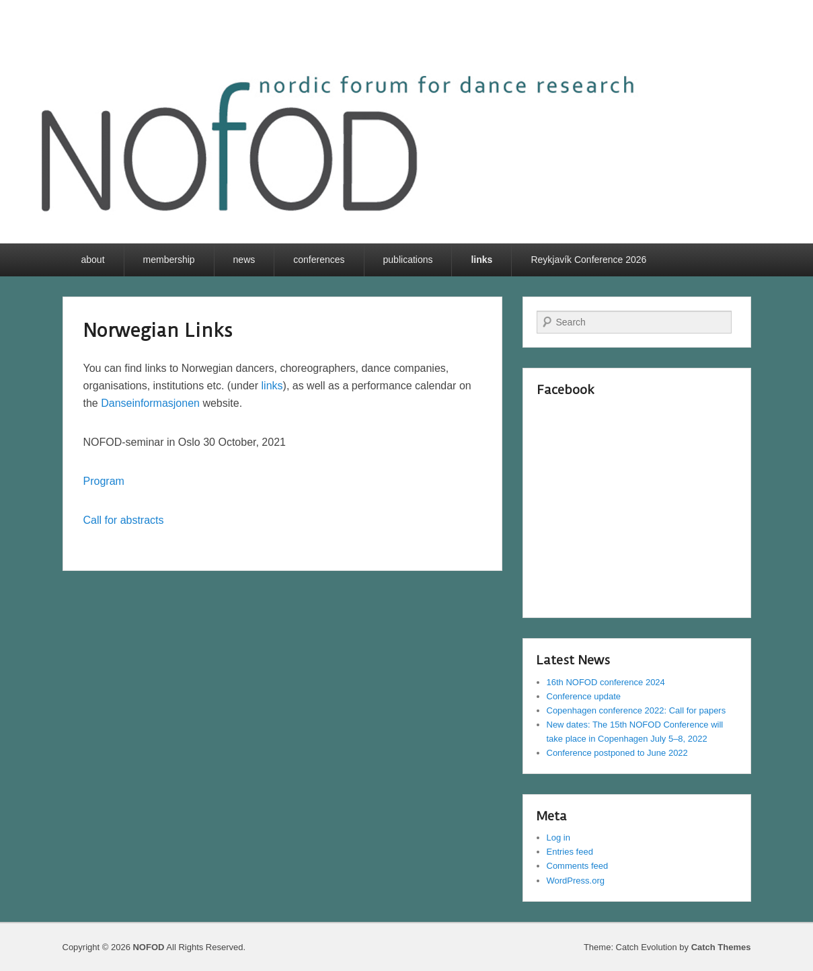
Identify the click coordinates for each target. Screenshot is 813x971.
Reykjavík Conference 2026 (588, 259)
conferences (318, 259)
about (93, 259)
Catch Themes (721, 947)
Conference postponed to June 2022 (617, 753)
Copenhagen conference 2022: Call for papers (636, 710)
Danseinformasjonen (150, 403)
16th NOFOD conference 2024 (606, 682)
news (244, 259)
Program (103, 481)
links (481, 259)
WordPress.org (576, 881)
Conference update (584, 696)
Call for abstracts (123, 520)
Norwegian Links (158, 330)
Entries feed (570, 852)
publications (408, 259)
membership (169, 259)
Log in (558, 837)
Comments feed (578, 866)
